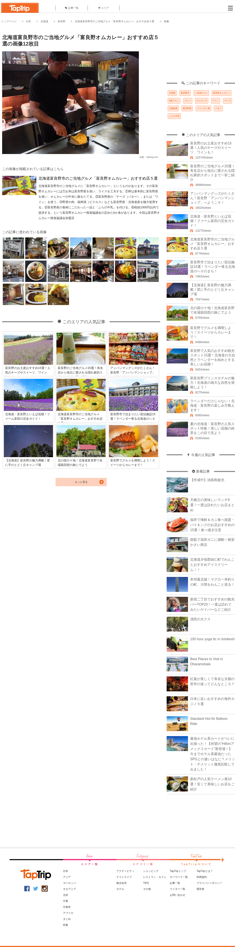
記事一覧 (71, 7)
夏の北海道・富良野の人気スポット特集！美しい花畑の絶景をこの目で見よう (212, 428)
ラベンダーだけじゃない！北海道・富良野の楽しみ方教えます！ (212, 405)
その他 (147, 889)
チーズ (227, 100)
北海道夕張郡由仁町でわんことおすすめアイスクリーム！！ (212, 565)
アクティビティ (125, 871)
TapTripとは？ (205, 871)
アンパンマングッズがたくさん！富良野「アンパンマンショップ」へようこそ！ (212, 198)
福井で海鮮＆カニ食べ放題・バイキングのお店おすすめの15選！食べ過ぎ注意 (212, 525)
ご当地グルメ (201, 93)
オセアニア (69, 889)
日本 (28, 21)
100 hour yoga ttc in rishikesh (212, 639)
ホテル (120, 889)
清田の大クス (200, 619)
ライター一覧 (177, 889)
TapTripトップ (178, 871)
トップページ (8, 21)
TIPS (146, 883)
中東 (65, 901)
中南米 (67, 907)
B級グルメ (174, 100)
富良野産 (187, 108)
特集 (65, 924)
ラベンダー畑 (203, 108)
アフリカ (68, 912)
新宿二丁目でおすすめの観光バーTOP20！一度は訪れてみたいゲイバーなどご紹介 (212, 604)
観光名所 (121, 883)
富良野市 (185, 93)
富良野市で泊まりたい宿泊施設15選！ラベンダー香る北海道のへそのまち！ (212, 266)
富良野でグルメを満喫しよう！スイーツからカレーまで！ (210, 332)
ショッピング (151, 871)
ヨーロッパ (69, 883)
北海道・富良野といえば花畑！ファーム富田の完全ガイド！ (212, 221)
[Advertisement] (201, 54)
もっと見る (81, 481)
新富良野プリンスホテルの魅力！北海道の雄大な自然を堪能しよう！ (212, 382)
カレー (188, 100)
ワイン (215, 100)
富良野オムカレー (221, 93)
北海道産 (173, 108)
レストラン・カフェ (154, 877)
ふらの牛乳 (174, 116)
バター (218, 108)
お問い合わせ (177, 895)
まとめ (67, 918)
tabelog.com (152, 157)
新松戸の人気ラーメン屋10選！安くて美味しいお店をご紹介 (212, 784)
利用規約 (202, 877)
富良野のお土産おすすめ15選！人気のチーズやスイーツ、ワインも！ (211, 147)
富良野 (61, 21)
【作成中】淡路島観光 (207, 480)
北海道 (44, 21)
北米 (65, 895)
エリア (103, 7)
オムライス (201, 100)
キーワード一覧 (179, 877)
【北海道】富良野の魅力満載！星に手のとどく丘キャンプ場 (212, 289)
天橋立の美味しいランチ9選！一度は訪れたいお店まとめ (212, 505)
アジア (67, 877)
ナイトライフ (124, 877)
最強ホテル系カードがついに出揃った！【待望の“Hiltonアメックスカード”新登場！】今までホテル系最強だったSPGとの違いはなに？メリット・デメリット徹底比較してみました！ (212, 754)
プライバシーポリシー (209, 883)
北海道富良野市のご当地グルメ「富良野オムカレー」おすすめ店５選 (114, 21)
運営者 (200, 889)
